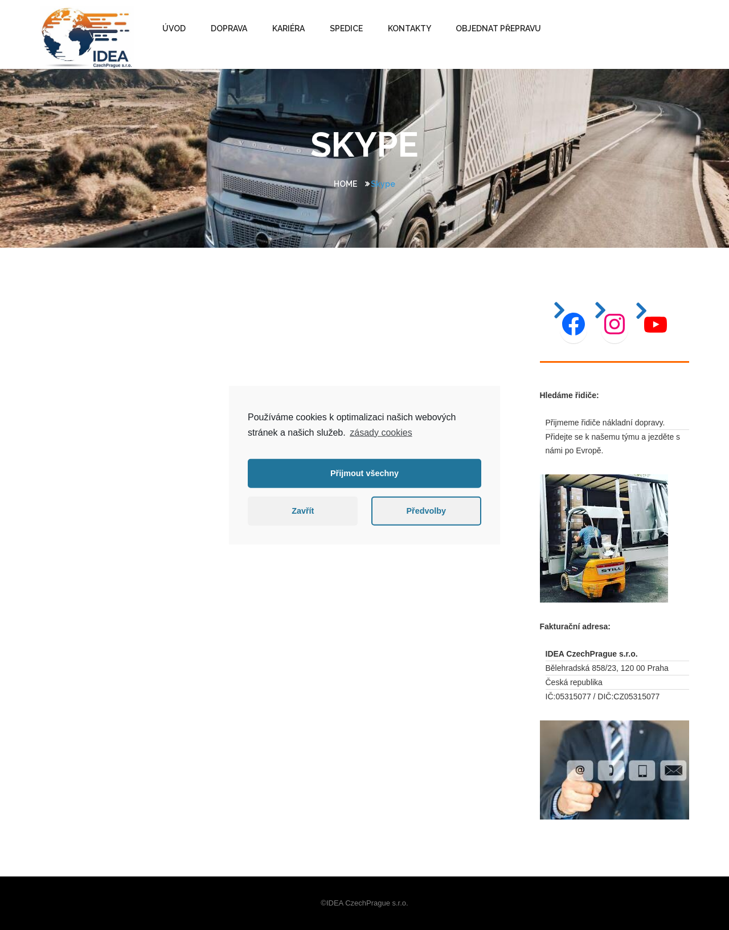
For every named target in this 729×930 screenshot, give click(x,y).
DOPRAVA (229, 28)
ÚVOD (174, 28)
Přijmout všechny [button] (364, 473)
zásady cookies (381, 432)
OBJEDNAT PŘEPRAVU (498, 28)
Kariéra (288, 28)
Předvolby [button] (426, 510)
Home (345, 184)
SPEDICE (346, 28)
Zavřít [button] (303, 510)
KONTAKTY (409, 28)
